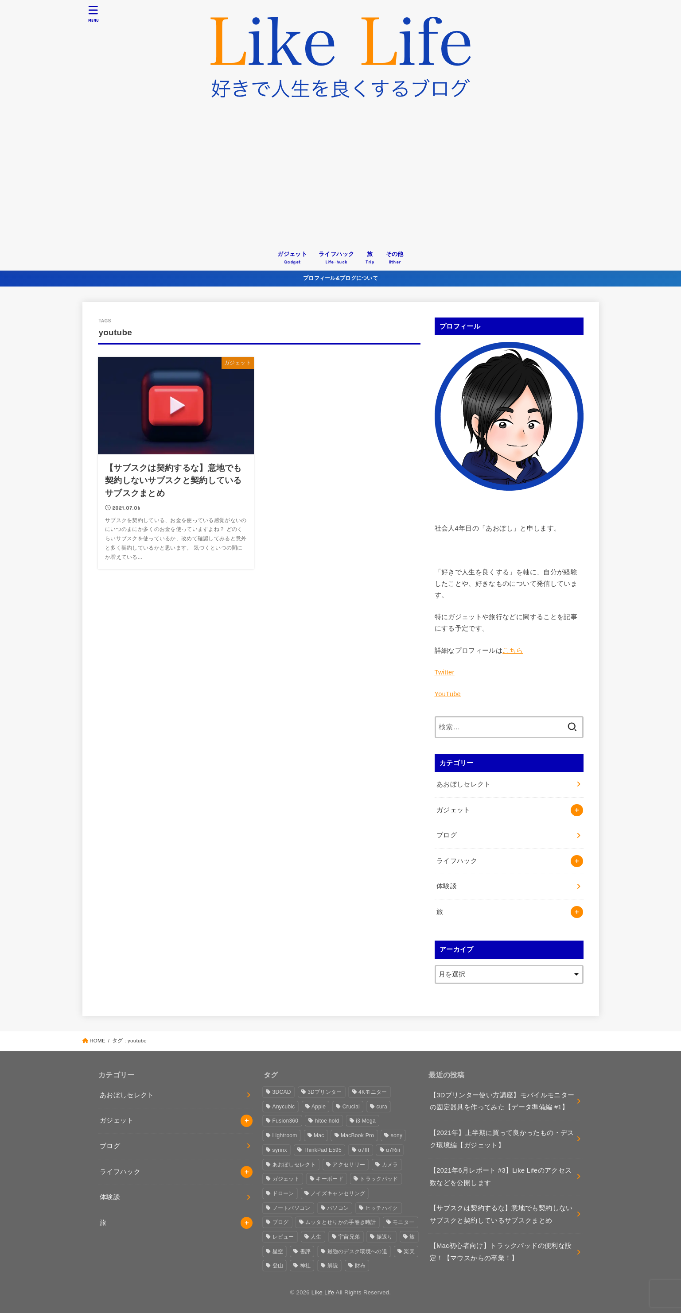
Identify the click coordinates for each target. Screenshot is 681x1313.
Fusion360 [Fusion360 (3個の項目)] (285, 1121)
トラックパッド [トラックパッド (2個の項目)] (379, 1179)
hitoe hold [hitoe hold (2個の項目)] (327, 1121)
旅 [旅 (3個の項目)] (412, 1237)
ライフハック (456, 860)
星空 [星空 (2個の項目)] (278, 1251)
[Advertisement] (340, 178)
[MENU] (93, 13)
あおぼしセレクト (463, 784)
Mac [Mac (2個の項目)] (319, 1135)
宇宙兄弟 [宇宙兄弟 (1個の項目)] (349, 1237)
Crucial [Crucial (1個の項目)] (351, 1107)
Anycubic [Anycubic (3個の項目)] (283, 1107)
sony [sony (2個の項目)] (397, 1135)
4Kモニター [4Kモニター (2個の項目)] (372, 1092)
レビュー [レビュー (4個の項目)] (283, 1237)
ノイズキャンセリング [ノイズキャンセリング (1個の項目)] (338, 1193)
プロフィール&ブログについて (340, 278)
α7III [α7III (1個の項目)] (363, 1150)
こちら (512, 650)
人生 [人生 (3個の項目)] (316, 1237)
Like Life (323, 1292)
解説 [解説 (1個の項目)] (333, 1266)
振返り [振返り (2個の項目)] (385, 1237)
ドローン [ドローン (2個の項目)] (283, 1193)
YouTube (448, 693)
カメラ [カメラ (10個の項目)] (390, 1165)
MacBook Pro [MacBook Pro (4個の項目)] (357, 1135)
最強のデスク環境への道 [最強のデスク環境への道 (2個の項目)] (357, 1251)
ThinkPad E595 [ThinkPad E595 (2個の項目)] (323, 1150)
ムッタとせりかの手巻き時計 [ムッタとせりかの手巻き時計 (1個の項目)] (340, 1222)
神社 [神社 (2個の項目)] (305, 1266)
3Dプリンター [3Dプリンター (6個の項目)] (324, 1092)
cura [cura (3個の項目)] (381, 1107)
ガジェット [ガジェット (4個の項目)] (286, 1179)
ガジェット (453, 809)
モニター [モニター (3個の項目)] (403, 1222)
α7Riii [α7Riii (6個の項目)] (393, 1150)
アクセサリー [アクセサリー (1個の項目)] (348, 1165)
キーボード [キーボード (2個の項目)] (329, 1179)
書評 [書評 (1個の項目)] (305, 1251)
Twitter (445, 672)
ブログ (446, 835)
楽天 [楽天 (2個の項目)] (409, 1251)
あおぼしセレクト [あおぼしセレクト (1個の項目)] (294, 1165)
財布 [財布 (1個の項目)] (360, 1266)
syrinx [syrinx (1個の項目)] (279, 1150)
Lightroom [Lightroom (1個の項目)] (284, 1135)
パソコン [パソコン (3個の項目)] (338, 1208)
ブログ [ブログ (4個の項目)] (280, 1222)
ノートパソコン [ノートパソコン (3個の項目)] (291, 1208)
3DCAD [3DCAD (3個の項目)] (281, 1092)
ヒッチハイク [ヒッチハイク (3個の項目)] (382, 1208)
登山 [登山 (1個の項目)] (278, 1266)
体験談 (446, 886)
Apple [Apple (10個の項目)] (318, 1107)
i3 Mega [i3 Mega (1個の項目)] (366, 1121)
